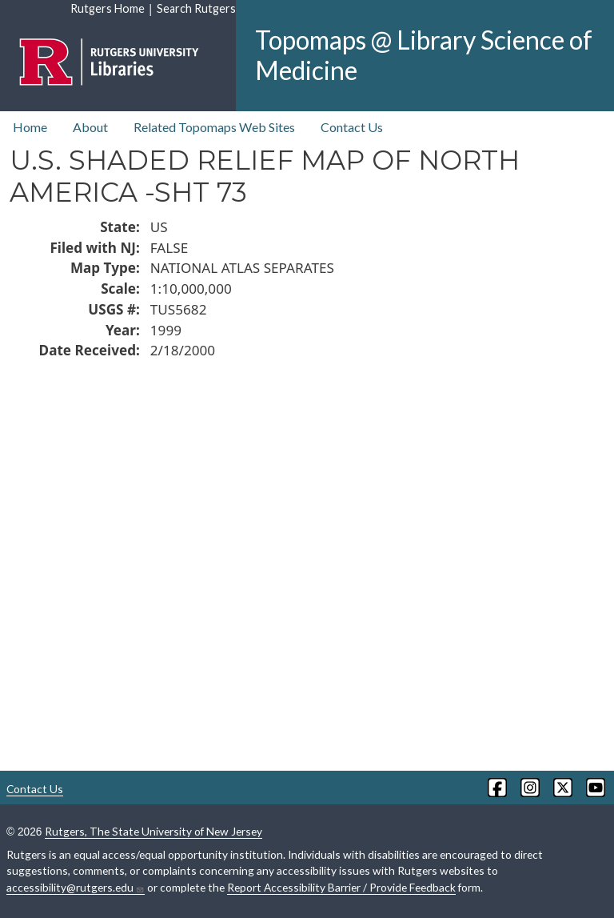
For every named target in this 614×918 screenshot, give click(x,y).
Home (30, 126)
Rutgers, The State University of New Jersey (153, 831)
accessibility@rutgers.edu (75, 887)
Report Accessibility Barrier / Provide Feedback (341, 887)
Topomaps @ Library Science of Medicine (423, 55)
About (90, 126)
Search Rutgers (196, 8)
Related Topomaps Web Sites (214, 126)
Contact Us (352, 126)
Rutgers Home (107, 8)
